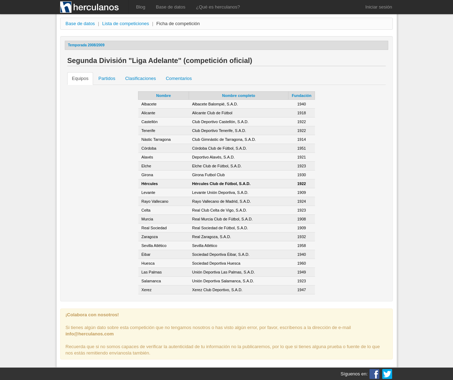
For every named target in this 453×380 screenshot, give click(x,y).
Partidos (106, 78)
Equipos (80, 78)
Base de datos (170, 7)
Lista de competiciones (125, 23)
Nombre (163, 95)
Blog (140, 7)
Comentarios (179, 78)
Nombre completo (239, 95)
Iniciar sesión (378, 7)
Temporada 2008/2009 (86, 45)
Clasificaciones (140, 78)
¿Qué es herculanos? (218, 7)
